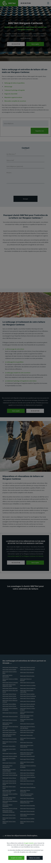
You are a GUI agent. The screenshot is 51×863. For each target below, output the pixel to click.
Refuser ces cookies (34, 858)
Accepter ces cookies (16, 858)
